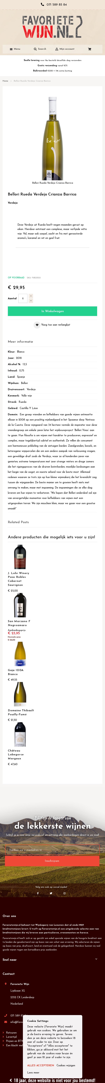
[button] (52, 325)
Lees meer (33, 1073)
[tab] (52, 342)
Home (5, 81)
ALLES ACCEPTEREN (40, 1065)
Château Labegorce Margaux (16, 754)
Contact (9, 974)
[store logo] (52, 27)
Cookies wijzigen (66, 1065)
